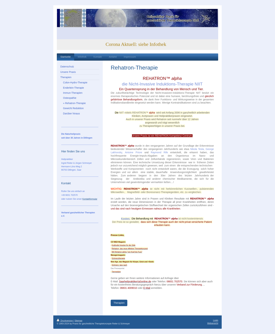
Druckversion (65, 320)
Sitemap (78, 320)
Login (215, 320)
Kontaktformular (89, 199)
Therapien (119, 302)
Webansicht (212, 323)
